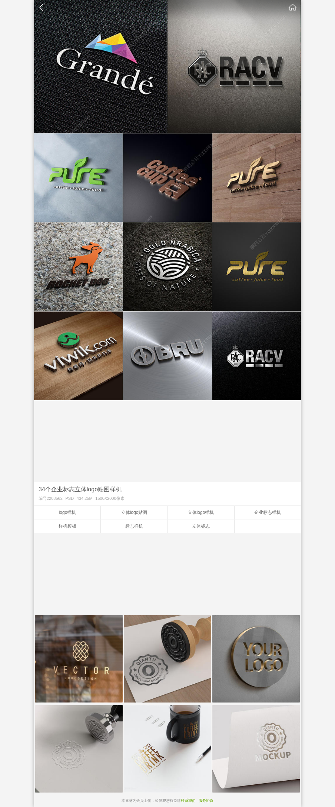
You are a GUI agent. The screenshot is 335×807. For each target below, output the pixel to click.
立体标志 (201, 526)
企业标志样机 (267, 512)
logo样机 (67, 512)
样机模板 (67, 526)
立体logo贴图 (134, 512)
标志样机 (134, 526)
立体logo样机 (201, 512)
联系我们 (188, 800)
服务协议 (206, 800)
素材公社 (293, 7)
